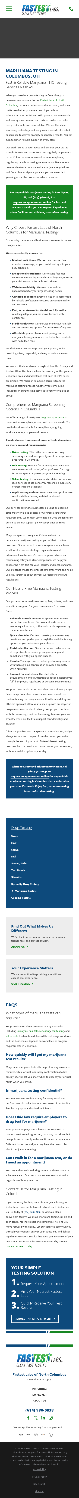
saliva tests (12, 1036)
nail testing (58, 1031)
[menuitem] (39, 835)
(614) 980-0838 (42, 197)
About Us (19, 946)
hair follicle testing (39, 1031)
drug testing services (52, 417)
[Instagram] (51, 1418)
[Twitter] (36, 1418)
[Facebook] (28, 1418)
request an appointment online (32, 202)
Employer (39, 1395)
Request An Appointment (35, 1319)
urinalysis (22, 1031)
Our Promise (22, 983)
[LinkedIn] (43, 1418)
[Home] (40, 9)
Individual (39, 1389)
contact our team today (19, 1246)
